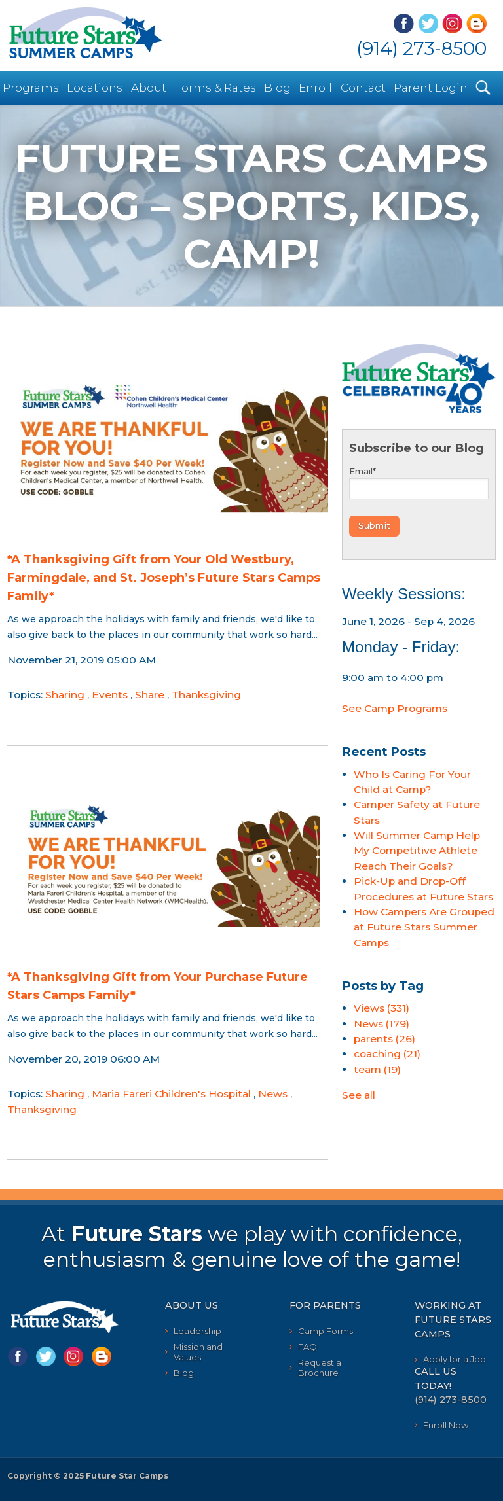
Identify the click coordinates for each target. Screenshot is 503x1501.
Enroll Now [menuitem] (445, 1425)
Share (149, 694)
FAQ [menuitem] (307, 1346)
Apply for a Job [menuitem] (454, 1359)
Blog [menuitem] (277, 87)
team (377, 1069)
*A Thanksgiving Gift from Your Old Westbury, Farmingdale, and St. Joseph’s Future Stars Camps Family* (163, 577)
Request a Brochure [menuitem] (319, 1367)
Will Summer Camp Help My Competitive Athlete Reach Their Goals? (417, 850)
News (273, 1093)
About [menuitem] (148, 87)
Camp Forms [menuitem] (325, 1331)
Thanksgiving (206, 694)
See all (358, 1095)
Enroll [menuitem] (315, 87)
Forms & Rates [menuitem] (215, 87)
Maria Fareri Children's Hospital (171, 1093)
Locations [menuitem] (94, 87)
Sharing (64, 694)
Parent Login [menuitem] (431, 87)
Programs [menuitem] (31, 87)
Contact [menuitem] (363, 87)
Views (381, 1008)
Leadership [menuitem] (197, 1331)
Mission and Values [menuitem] (198, 1351)
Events (110, 694)
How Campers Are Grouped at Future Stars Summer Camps (424, 927)
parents (384, 1039)
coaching (387, 1054)
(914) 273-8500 (421, 48)
